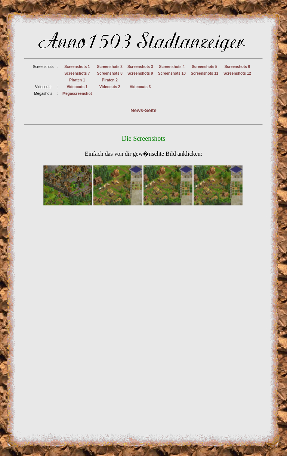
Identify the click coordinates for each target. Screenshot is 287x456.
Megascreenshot (77, 93)
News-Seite (143, 110)
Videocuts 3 (140, 87)
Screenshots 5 (204, 67)
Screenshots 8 (109, 73)
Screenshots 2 (109, 67)
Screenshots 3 (140, 67)
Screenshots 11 (204, 73)
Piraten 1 (77, 80)
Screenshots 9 (140, 73)
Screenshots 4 (172, 67)
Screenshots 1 (77, 67)
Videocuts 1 (77, 87)
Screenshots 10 (172, 73)
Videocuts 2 (109, 87)
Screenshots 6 (237, 67)
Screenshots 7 (77, 73)
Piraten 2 (110, 80)
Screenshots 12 (237, 73)
